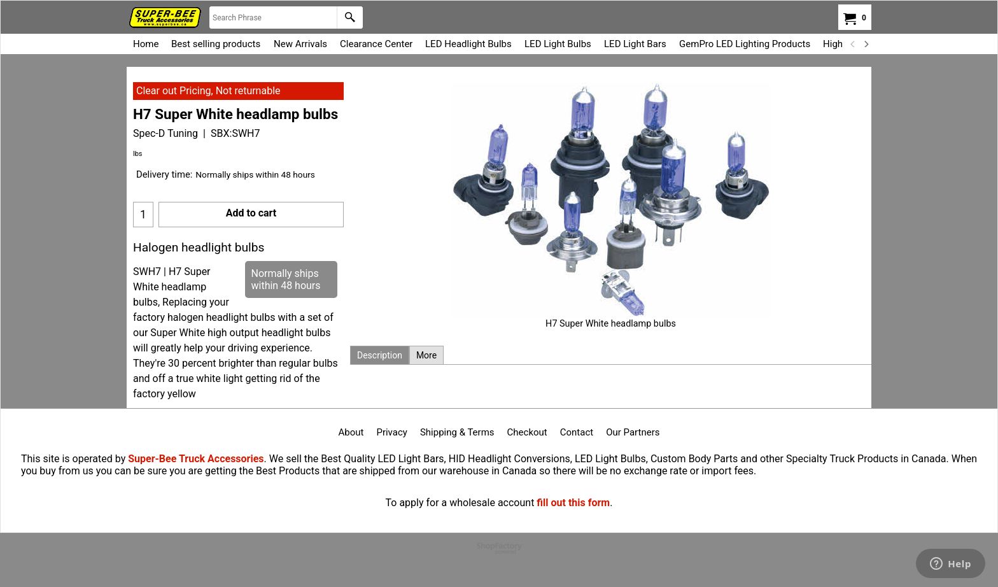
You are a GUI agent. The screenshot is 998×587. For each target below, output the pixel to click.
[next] (865, 44)
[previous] (853, 44)
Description (379, 355)
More (426, 355)
